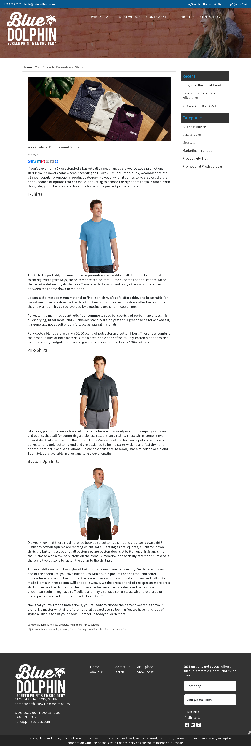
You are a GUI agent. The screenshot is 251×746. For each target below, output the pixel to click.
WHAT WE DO (130, 17)
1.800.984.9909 (13, 4)
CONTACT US (211, 17)
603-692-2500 (26, 712)
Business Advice (48, 624)
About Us (97, 672)
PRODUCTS (185, 17)
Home (27, 67)
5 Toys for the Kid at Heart (202, 85)
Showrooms (146, 672)
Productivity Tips (195, 158)
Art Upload (145, 667)
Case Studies (192, 134)
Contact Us (122, 667)
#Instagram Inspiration (199, 105)
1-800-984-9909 (49, 712)
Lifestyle (63, 624)
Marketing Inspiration (198, 150)
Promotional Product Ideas (84, 624)
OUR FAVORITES (158, 17)
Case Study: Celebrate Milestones (199, 95)
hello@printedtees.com (39, 4)
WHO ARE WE (102, 17)
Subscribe (193, 711)
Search (194, 4)
